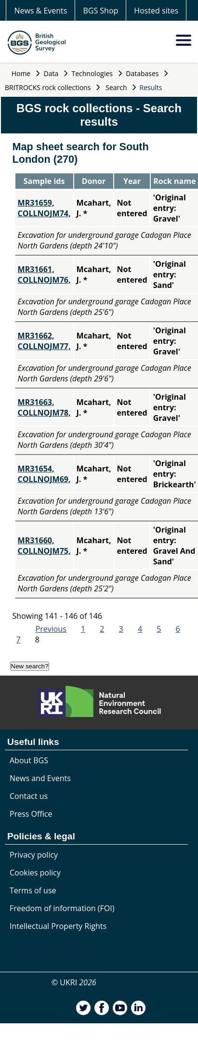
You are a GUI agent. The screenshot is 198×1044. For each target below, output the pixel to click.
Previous (51, 629)
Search (116, 87)
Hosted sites (156, 10)
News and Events (40, 778)
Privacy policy (34, 854)
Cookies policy (35, 872)
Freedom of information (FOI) (62, 908)
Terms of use (33, 890)
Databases (142, 73)
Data (51, 73)
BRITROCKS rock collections (48, 87)
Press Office (31, 814)
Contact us (29, 796)
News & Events (40, 10)
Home (21, 73)
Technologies (92, 73)
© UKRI (74, 982)
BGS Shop (100, 10)
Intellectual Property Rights (58, 926)
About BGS (29, 760)
